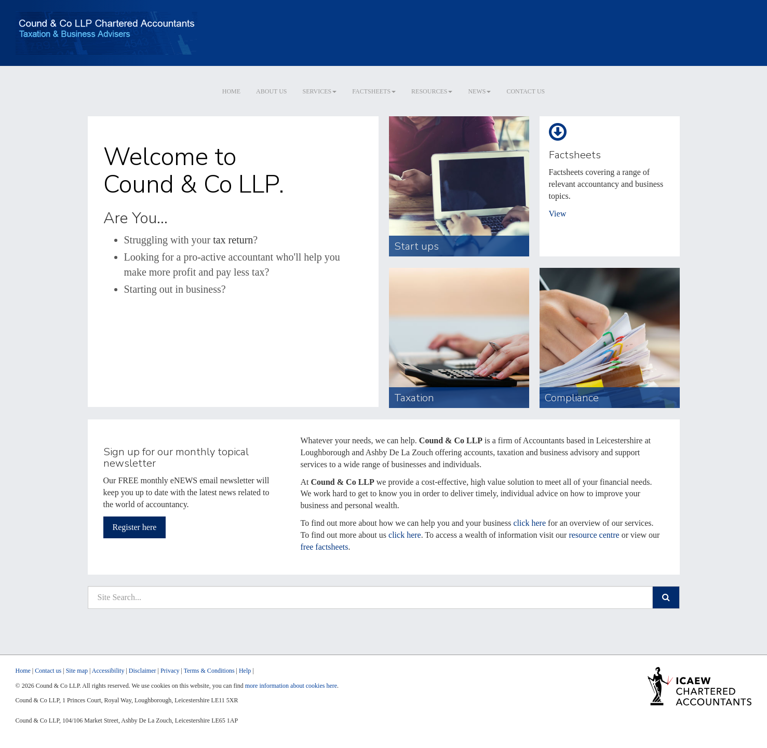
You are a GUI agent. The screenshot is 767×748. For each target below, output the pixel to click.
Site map (77, 670)
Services (320, 91)
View (559, 213)
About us (271, 91)
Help (245, 670)
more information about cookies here (291, 685)
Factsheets (374, 91)
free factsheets (324, 546)
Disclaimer (142, 670)
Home (231, 91)
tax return (233, 240)
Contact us (525, 91)
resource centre (594, 535)
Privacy (170, 670)
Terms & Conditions (209, 670)
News (479, 91)
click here (529, 523)
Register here (135, 527)
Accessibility (108, 670)
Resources (431, 91)
